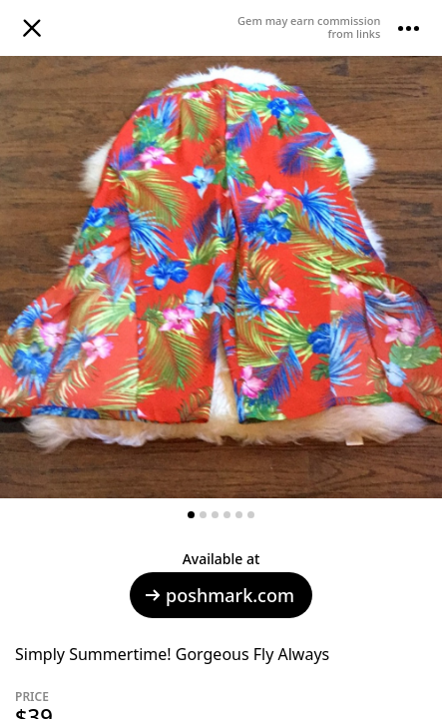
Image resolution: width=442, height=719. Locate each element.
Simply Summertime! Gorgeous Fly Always (172, 654)
